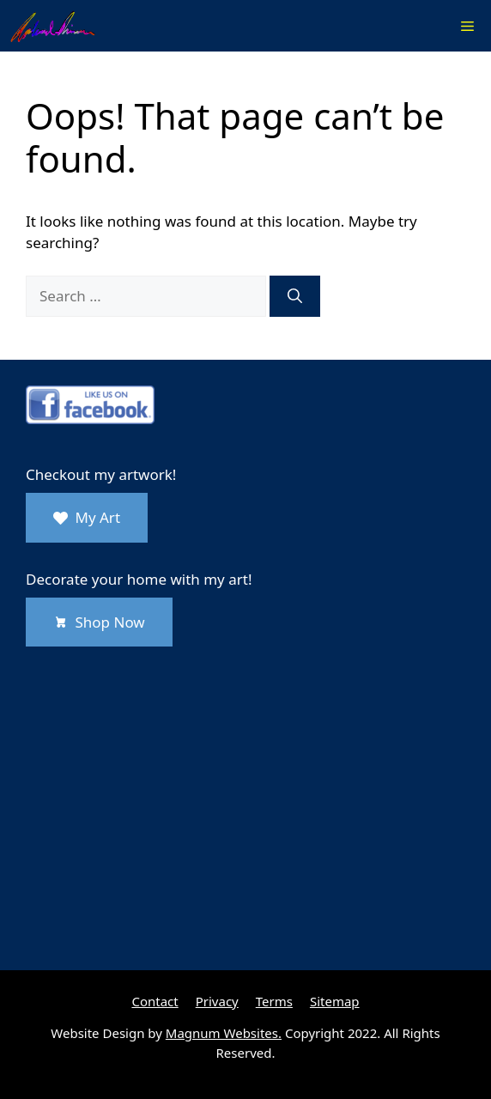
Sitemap (335, 1001)
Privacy (217, 1001)
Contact (154, 1001)
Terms (274, 1001)
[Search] (295, 296)
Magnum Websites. (224, 1032)
